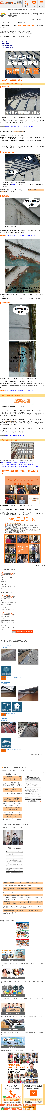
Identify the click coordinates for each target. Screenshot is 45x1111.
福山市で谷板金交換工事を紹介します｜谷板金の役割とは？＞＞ (21, 235)
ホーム (4, 9)
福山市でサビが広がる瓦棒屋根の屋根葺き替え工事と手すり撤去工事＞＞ (20, 462)
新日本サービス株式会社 (7, 622)
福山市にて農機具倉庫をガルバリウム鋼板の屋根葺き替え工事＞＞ (19, 464)
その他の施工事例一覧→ (37, 754)
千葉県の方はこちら (22, 946)
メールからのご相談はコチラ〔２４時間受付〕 (22, 521)
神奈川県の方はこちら (22, 937)
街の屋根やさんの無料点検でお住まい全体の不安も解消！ (20, 126)
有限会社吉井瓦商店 (6, 604)
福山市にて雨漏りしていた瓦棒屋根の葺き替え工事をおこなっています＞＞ (21, 466)
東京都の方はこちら (22, 929)
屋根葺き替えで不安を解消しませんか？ (15, 435)
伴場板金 (3, 581)
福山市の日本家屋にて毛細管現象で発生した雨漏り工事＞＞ (20, 390)
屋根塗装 (13, 184)
